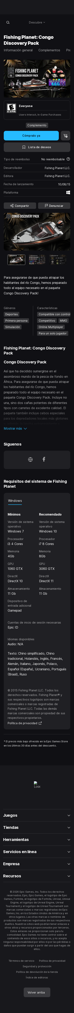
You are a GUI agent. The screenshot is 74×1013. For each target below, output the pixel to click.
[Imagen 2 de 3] (37, 260)
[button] (37, 428)
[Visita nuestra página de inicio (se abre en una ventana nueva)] (30, 460)
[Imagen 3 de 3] (58, 260)
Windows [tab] (15, 501)
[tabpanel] (37, 559)
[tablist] (37, 501)
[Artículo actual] (16, 260)
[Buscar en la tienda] (8, 22)
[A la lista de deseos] (37, 147)
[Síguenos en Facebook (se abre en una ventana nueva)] (44, 460)
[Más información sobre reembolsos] (68, 159)
